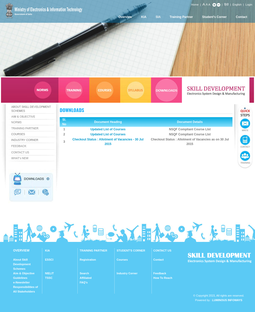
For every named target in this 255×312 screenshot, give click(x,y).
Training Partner (181, 17)
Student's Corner (214, 17)
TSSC (48, 277)
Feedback (159, 273)
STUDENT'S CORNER (131, 250)
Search (84, 273)
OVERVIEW (21, 250)
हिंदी (226, 4)
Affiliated (86, 277)
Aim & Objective (23, 273)
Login (248, 4)
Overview (125, 17)
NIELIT (49, 273)
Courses (122, 259)
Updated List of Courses (107, 129)
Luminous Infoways (227, 300)
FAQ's (84, 282)
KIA (143, 17)
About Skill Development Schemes (22, 264)
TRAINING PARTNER (93, 250)
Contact (241, 17)
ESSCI (49, 259)
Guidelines (20, 277)
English (237, 4)
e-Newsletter (21, 282)
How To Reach (162, 277)
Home (195, 4)
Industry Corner (127, 273)
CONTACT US (162, 250)
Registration (88, 259)
